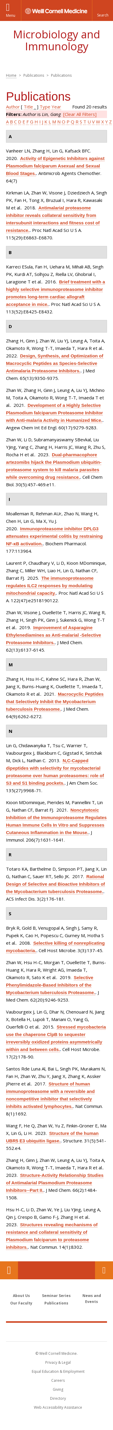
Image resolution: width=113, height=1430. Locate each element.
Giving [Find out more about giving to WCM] (58, 1389)
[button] (102, 10)
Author (13, 107)
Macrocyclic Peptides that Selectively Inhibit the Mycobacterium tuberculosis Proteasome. (55, 701)
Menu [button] (10, 15)
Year (56, 107)
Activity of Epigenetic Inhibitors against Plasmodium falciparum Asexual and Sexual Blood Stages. (55, 166)
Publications (56, 1303)
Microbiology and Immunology (56, 40)
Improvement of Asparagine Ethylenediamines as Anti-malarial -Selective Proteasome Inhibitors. (53, 635)
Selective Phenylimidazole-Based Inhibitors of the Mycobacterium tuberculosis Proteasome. (50, 985)
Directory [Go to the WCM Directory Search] (58, 1398)
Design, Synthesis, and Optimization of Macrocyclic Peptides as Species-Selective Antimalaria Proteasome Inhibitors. (54, 363)
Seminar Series (56, 1295)
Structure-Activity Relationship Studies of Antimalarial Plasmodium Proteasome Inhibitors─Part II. (54, 1183)
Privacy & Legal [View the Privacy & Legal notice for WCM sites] (58, 1362)
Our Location (9, 1270)
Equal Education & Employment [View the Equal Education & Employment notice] (58, 1371)
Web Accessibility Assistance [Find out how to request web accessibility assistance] (58, 1407)
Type (45, 107)
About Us (21, 1295)
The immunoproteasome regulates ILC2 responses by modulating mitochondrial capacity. (50, 586)
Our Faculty (21, 1303)
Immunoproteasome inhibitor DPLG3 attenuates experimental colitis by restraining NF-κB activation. (54, 536)
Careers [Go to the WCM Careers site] (58, 1380)
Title (28, 107)
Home (11, 75)
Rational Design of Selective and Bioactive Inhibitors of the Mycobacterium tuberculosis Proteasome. (55, 884)
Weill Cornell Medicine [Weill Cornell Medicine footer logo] (56, 1331)
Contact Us (104, 1270)
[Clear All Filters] (80, 114)
